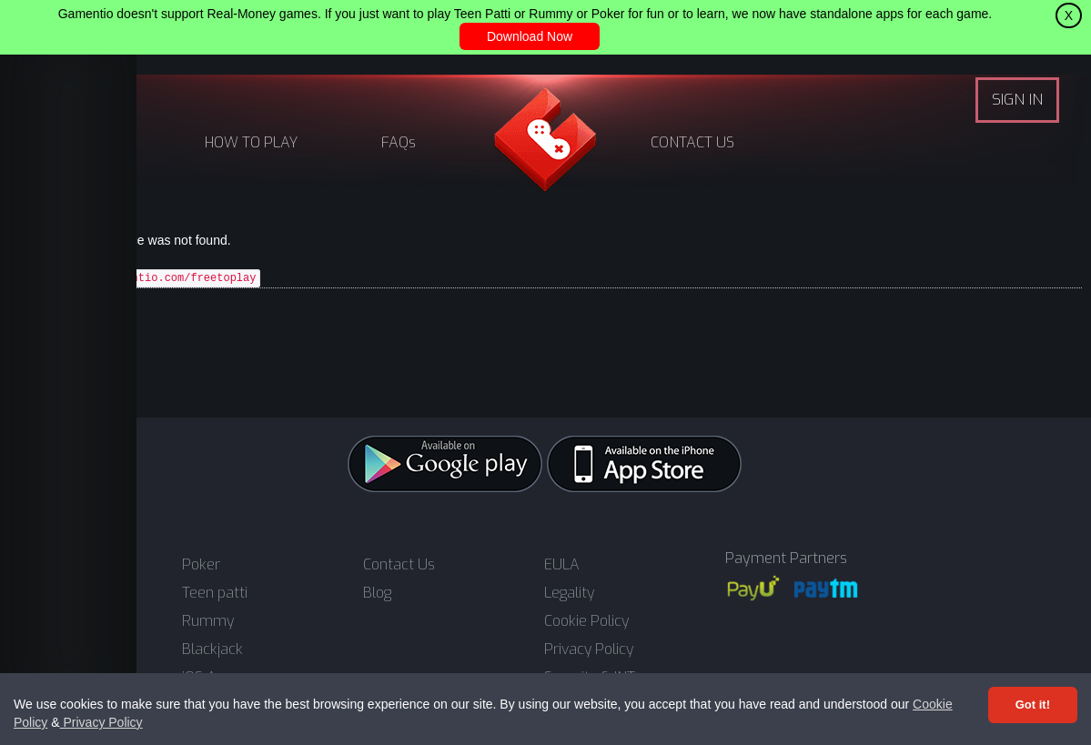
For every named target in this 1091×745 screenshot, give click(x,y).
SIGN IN (1017, 99)
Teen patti (214, 593)
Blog (377, 593)
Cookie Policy (586, 621)
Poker (201, 565)
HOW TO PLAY (251, 142)
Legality (569, 593)
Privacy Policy (101, 722)
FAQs (398, 142)
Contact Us (399, 565)
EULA (562, 565)
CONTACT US (692, 142)
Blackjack (212, 649)
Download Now (529, 36)
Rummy (208, 621)
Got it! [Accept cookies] (1032, 704)
